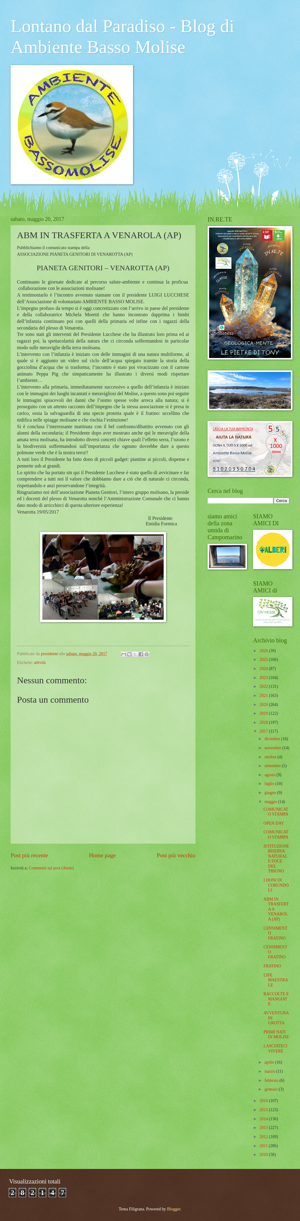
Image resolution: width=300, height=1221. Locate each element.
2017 (264, 731)
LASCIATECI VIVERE (275, 1048)
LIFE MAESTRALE (275, 980)
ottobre (271, 757)
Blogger (173, 1209)
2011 (264, 1146)
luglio (270, 783)
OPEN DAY (273, 823)
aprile (270, 1062)
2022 (264, 686)
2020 (264, 704)
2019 (264, 713)
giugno (271, 792)
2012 (264, 1136)
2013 (264, 1127)
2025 (264, 659)
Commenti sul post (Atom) (51, 868)
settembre (273, 765)
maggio (271, 801)
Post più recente (29, 855)
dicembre (273, 739)
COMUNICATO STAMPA (275, 812)
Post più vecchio (176, 855)
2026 (264, 650)
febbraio (272, 1080)
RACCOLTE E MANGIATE (275, 999)
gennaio (272, 1089)
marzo (270, 1071)
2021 (264, 695)
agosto (270, 775)
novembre (273, 748)
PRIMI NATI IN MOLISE (276, 1034)
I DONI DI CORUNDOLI (275, 885)
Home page (102, 855)
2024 (264, 668)
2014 (264, 1119)
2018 (264, 722)
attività (39, 662)
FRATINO (272, 966)
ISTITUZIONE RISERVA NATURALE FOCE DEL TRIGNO (276, 859)
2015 (264, 1110)
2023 (264, 677)
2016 (264, 1100)
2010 (264, 1154)
